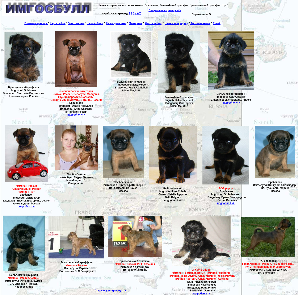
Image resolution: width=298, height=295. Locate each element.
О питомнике (76, 23)
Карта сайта (58, 23)
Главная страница (36, 23)
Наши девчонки (116, 23)
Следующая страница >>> (111, 290)
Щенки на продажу (176, 23)
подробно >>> (76, 114)
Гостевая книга (200, 23)
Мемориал (135, 23)
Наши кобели (95, 23)
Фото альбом (153, 23)
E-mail (217, 23)
